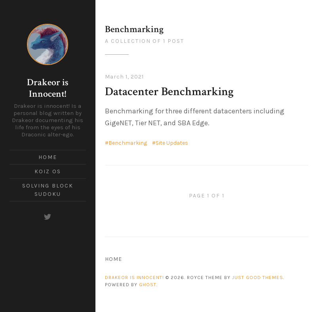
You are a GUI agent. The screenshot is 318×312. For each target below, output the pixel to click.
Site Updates (172, 143)
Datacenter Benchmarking (169, 92)
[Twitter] (47, 216)
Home (47, 157)
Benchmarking (128, 143)
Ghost (147, 284)
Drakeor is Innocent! (48, 88)
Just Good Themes (257, 277)
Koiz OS (47, 171)
